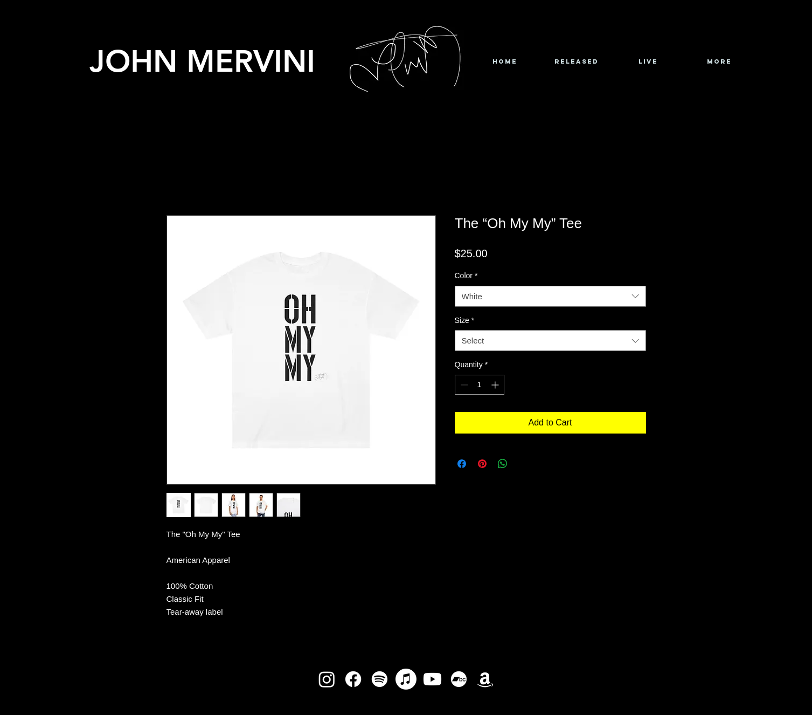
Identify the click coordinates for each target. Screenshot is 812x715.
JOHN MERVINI (202, 60)
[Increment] (496, 384)
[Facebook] (353, 679)
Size (465, 320)
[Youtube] (432, 679)
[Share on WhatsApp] (502, 463)
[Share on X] (523, 463)
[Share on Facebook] (461, 463)
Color (466, 275)
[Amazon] (485, 679)
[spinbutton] (479, 384)
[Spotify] (379, 679)
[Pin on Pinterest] (482, 463)
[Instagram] (326, 679)
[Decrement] (463, 384)
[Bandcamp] (458, 679)
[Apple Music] (406, 679)
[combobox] (550, 296)
